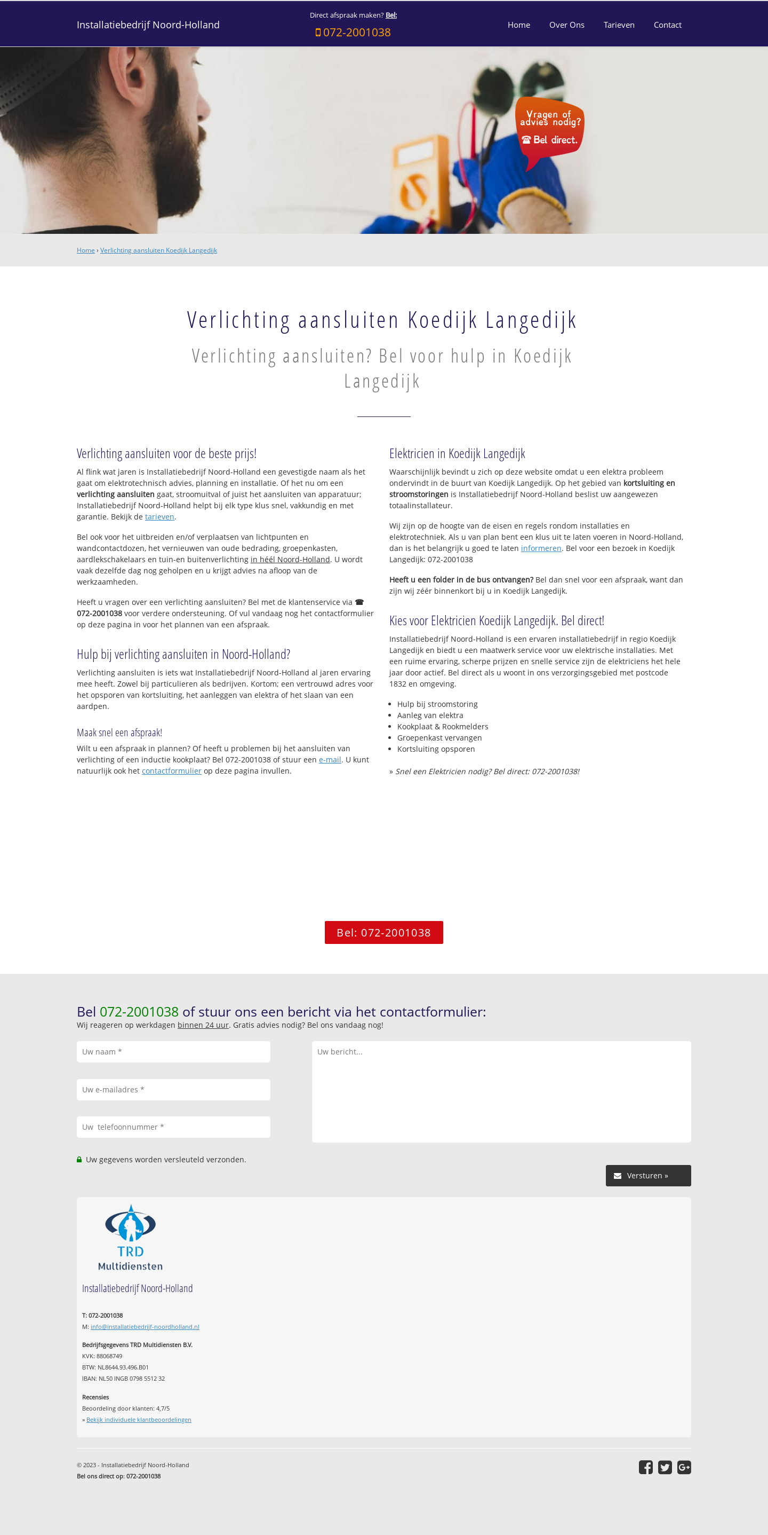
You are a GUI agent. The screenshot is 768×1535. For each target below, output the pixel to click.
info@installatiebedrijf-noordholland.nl (145, 1327)
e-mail (330, 759)
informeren (541, 548)
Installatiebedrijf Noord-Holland (148, 24)
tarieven (159, 516)
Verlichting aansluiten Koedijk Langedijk (158, 250)
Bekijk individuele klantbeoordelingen (138, 1419)
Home (86, 250)
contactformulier (172, 771)
